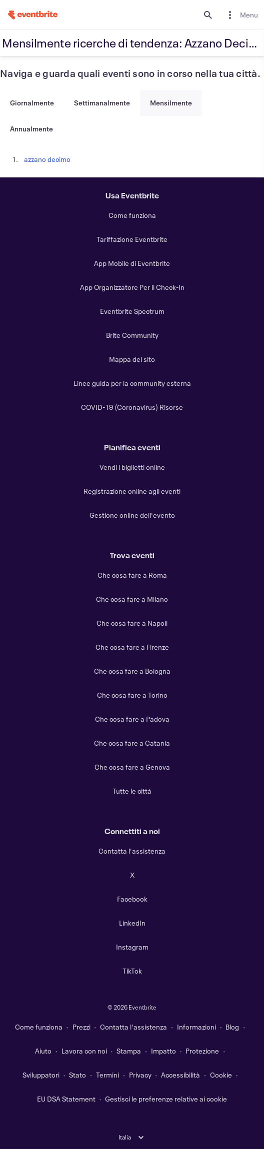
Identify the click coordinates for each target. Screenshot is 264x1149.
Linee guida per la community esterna (132, 383)
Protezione (202, 1051)
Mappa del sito (132, 359)
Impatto (163, 1051)
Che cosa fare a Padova (132, 719)
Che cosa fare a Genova (132, 767)
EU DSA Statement (66, 1099)
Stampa (128, 1051)
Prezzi (81, 1027)
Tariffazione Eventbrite (132, 239)
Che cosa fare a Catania (132, 743)
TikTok (132, 971)
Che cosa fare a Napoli (132, 623)
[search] (208, 15)
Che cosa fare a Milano (132, 599)
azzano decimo (47, 159)
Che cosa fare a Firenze (132, 647)
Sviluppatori (41, 1075)
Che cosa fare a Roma (132, 575)
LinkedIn (132, 923)
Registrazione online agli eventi (132, 491)
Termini (107, 1075)
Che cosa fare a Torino (132, 695)
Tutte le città (132, 791)
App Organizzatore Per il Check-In (132, 287)
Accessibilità (180, 1075)
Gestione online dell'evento (132, 515)
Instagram (132, 947)
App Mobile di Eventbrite (132, 263)
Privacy (140, 1075)
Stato (77, 1075)
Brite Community (132, 335)
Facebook (132, 899)
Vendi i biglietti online (132, 467)
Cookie (221, 1075)
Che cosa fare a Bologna (132, 671)
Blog (232, 1027)
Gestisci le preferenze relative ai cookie (166, 1099)
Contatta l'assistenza (132, 851)
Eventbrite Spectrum (132, 311)
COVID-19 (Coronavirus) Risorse (132, 407)
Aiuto (43, 1051)
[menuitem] (241, 14)
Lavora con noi (84, 1051)
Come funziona (132, 215)
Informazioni (196, 1027)
